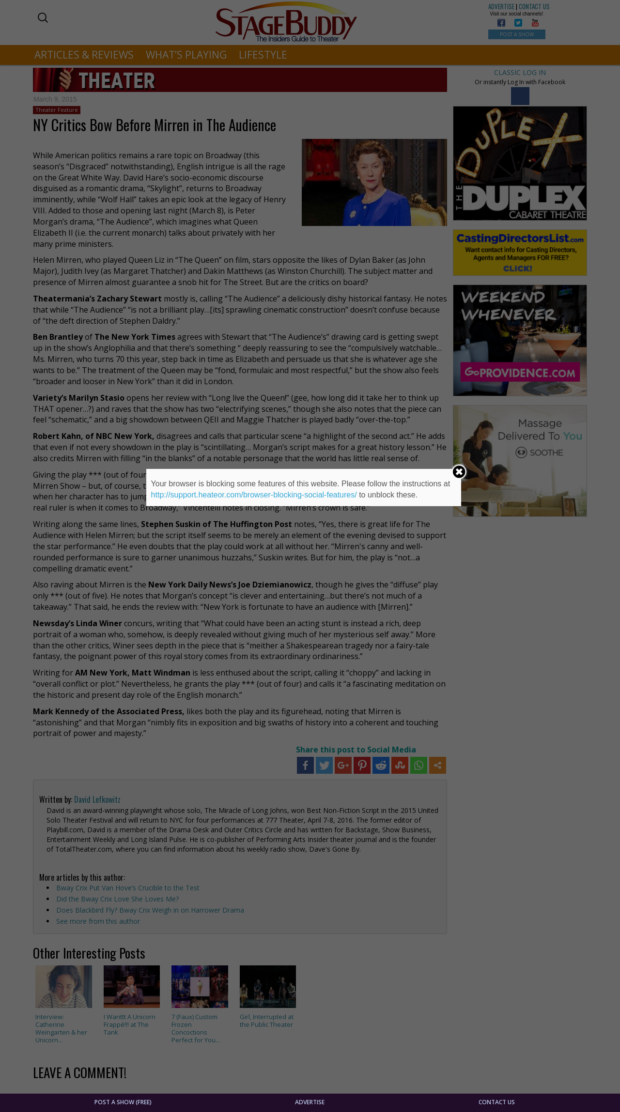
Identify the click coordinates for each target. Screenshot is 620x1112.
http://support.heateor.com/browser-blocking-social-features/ (254, 495)
